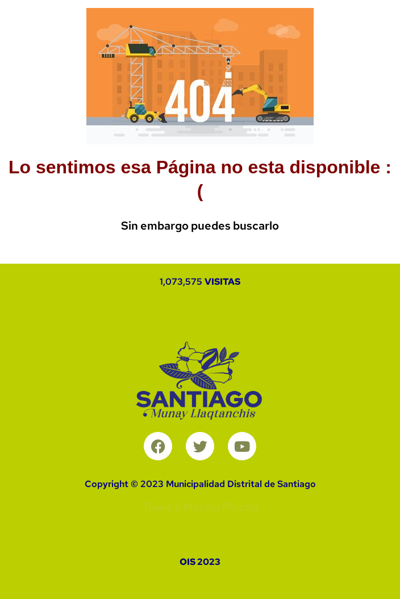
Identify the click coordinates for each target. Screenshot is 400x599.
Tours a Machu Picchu (200, 507)
